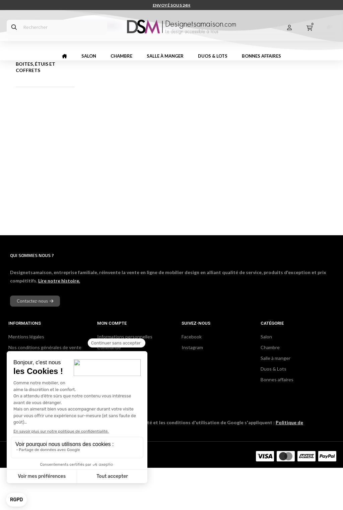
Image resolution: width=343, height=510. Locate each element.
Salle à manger (275, 400)
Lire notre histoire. (59, 323)
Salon (266, 379)
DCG (82, 498)
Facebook (192, 379)
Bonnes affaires (277, 422)
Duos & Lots (273, 411)
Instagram (192, 389)
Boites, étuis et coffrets (35, 109)
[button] (35, 343)
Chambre (270, 389)
